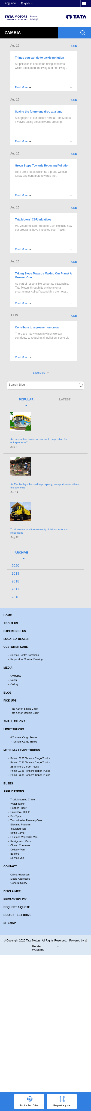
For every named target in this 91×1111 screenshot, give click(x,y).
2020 (15, 565)
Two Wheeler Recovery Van (26, 820)
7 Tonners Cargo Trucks (23, 741)
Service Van (17, 857)
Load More (39, 372)
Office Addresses (20, 874)
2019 (15, 573)
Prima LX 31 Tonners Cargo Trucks (30, 762)
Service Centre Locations (24, 655)
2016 (15, 597)
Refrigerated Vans (20, 841)
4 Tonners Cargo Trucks (23, 737)
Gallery (14, 684)
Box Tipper (16, 816)
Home (7, 615)
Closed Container (20, 845)
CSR (74, 46)
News (13, 680)
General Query (18, 882)
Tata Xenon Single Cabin (24, 708)
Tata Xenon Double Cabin (24, 712)
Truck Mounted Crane (22, 799)
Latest (65, 399)
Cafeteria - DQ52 (20, 812)
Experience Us (14, 631)
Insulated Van (18, 828)
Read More (21, 87)
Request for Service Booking (26, 659)
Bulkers (14, 853)
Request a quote (16, 907)
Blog (7, 692)
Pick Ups (10, 700)
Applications (13, 791)
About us (10, 623)
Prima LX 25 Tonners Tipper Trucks (30, 770)
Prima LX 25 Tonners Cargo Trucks (30, 758)
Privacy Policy (15, 899)
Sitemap (9, 923)
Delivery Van (17, 849)
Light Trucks (13, 729)
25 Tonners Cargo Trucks (24, 766)
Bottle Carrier (17, 832)
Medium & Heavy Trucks (21, 750)
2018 (15, 581)
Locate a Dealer (16, 639)
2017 (15, 589)
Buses (8, 783)
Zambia (13, 32)
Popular (26, 399)
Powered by (77, 940)
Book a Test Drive (17, 915)
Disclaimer (12, 891)
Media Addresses (20, 878)
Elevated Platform (20, 824)
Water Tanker (17, 803)
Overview (15, 675)
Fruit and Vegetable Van (23, 837)
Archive (21, 552)
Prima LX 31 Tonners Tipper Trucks (30, 775)
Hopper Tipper (18, 807)
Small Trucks (14, 721)
